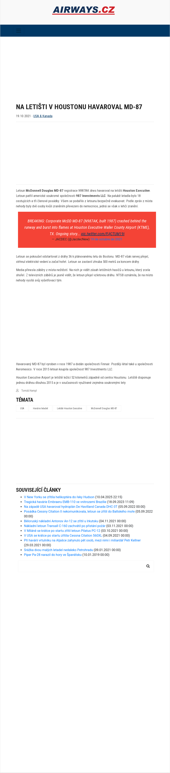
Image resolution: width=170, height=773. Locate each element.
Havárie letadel (40, 409)
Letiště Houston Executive (69, 409)
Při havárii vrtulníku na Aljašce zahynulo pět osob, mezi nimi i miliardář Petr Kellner (82, 541)
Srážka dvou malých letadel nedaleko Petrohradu (58, 550)
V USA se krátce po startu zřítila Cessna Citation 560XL (63, 536)
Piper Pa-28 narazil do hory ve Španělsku (53, 555)
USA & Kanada (42, 117)
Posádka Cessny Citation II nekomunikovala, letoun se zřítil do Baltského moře (79, 512)
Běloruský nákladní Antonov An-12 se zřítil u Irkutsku (61, 522)
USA (22, 409)
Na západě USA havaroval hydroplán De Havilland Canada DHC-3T (70, 507)
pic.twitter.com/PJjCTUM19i (102, 234)
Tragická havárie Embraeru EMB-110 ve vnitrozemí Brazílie (65, 502)
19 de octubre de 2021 (106, 240)
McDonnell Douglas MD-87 (104, 409)
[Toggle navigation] (18, 31)
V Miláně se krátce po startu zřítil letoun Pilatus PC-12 (62, 531)
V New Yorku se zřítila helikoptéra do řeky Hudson (59, 498)
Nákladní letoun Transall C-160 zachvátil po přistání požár (64, 526)
